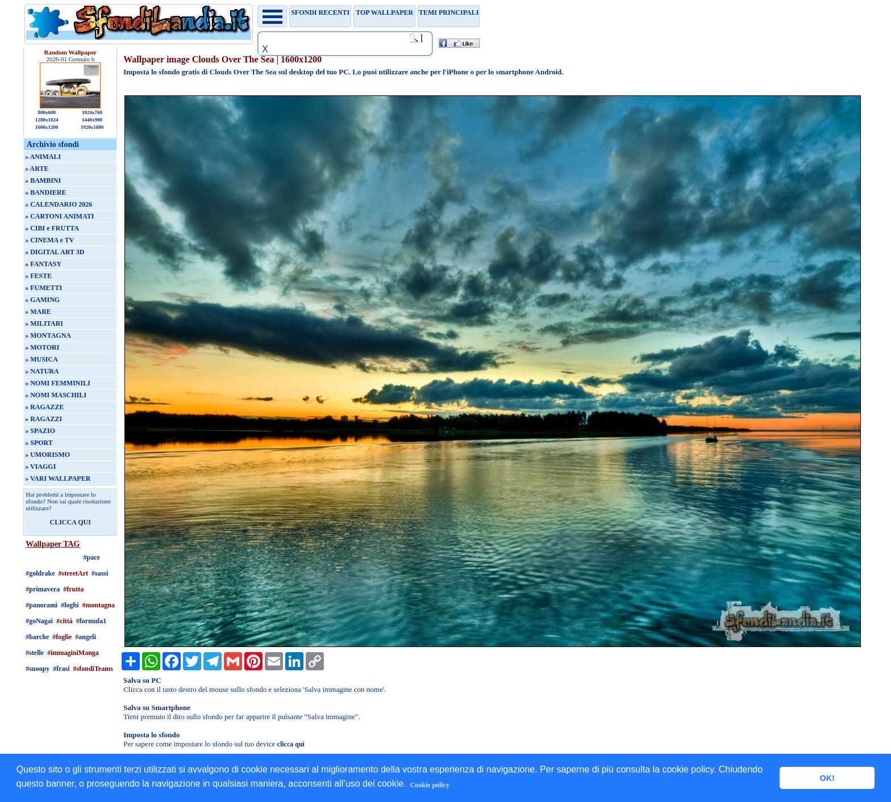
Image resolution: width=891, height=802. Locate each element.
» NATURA (42, 371)
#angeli (85, 637)
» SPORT (39, 443)
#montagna (98, 605)
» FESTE (38, 276)
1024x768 (92, 112)
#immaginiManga (73, 653)
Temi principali (448, 12)
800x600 (47, 112)
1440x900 (92, 120)
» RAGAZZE (44, 407)
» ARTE (36, 169)
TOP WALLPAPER (384, 12)
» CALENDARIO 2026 (58, 204)
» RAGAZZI (43, 419)
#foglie (62, 637)
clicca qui (291, 744)
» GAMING (42, 300)
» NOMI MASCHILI (55, 395)
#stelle (35, 653)
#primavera (43, 589)
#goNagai (39, 621)
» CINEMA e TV (49, 240)
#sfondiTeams (93, 669)
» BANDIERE (45, 192)
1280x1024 (47, 120)
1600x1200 (47, 127)
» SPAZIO (40, 431)
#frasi (61, 669)
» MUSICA (41, 359)
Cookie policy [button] (429, 785)
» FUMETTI (43, 288)
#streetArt (73, 573)
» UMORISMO (47, 455)
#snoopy (37, 669)
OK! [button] (826, 778)
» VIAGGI (40, 467)
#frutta (73, 589)
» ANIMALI (43, 157)
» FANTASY (43, 264)
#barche (37, 637)
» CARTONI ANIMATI (59, 216)
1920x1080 (92, 127)
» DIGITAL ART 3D (54, 252)
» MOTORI (42, 347)
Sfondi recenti (320, 12)
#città (64, 621)
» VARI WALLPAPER (57, 478)
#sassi (99, 573)
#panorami (41, 605)
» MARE (38, 312)
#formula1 (91, 621)
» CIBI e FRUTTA (52, 228)
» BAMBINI (43, 180)
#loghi (69, 605)
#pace (92, 557)
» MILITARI (44, 323)
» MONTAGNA (48, 335)
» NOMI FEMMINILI (57, 383)
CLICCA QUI (70, 522)
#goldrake (40, 573)
